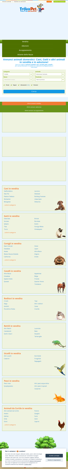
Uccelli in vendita (12, 353)
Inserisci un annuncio (20, 1)
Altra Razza (37, 251)
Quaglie (36, 413)
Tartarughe (38, 336)
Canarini (6, 358)
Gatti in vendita (11, 216)
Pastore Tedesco (9, 196)
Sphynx (6, 224)
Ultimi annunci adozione (34, 107)
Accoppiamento (25, 50)
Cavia (36, 306)
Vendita (25, 41)
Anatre (6, 413)
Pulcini (36, 411)
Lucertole (37, 328)
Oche (5, 419)
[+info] (28, 85)
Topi (35, 301)
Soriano (6, 221)
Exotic (36, 224)
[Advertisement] (34, 26)
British (36, 218)
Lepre (36, 249)
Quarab (6, 281)
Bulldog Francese (39, 196)
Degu (5, 304)
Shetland (37, 194)
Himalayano (38, 229)
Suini (36, 416)
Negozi (14, 85)
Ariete (36, 257)
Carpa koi (37, 389)
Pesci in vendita (11, 381)
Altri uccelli (7, 356)
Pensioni (35, 85)
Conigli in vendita (12, 243)
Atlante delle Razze (25, 55)
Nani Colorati (8, 246)
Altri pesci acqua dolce (41, 383)
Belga (36, 276)
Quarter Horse (39, 281)
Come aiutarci (29, 467)
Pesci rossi (7, 383)
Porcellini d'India (9, 309)
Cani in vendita (11, 188)
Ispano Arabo (8, 279)
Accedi (49, 1)
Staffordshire (8, 191)
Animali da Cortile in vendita (18, 408)
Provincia (38, 77)
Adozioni (25, 46)
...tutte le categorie (10, 205)
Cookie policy (27, 464)
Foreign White (38, 226)
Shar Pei (6, 194)
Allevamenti (25, 85)
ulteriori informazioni (35, 461)
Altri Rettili (7, 328)
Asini (36, 419)
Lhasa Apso (38, 199)
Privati (7, 85)
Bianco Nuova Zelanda (11, 254)
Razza (5, 77)
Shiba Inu (37, 202)
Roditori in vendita (13, 298)
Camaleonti (7, 331)
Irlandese (7, 276)
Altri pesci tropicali (40, 386)
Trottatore (37, 284)
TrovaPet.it (40, 467)
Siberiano (7, 218)
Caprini (36, 421)
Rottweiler (7, 199)
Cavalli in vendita (12, 271)
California (7, 257)
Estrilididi (37, 356)
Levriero (37, 191)
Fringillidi (37, 358)
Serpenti (37, 334)
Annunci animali (6, 1)
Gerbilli (6, 306)
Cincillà (36, 309)
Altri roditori (38, 304)
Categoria (6, 71)
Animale (37, 71)
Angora (36, 254)
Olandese (7, 249)
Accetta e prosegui (54, 455)
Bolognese (7, 202)
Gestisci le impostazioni (54, 460)
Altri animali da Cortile (11, 411)
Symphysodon (8, 386)
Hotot (36, 246)
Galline (6, 416)
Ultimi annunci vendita (34, 103)
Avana (6, 251)
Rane (35, 331)
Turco (6, 229)
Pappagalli (37, 361)
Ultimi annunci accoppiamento (34, 110)
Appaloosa (37, 273)
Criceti (6, 301)
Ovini (5, 421)
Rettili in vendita (12, 326)
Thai (5, 226)
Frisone (36, 279)
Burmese (37, 221)
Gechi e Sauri (8, 334)
